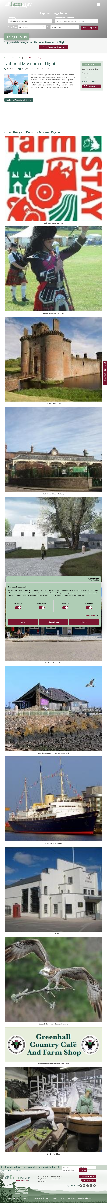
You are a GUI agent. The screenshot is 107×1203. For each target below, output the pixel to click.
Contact (55, 1197)
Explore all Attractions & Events (18, 99)
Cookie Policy (38, 1197)
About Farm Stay (56, 1178)
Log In (63, 1197)
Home (6, 57)
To (48, 27)
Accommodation (43, 1176)
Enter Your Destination (64, 18)
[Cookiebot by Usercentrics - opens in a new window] (90, 579)
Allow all (84, 622)
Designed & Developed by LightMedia (79, 1197)
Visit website (90, 86)
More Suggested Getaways (53, 46)
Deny (23, 622)
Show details (90, 615)
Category (12, 18)
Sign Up (83, 1169)
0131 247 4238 (89, 81)
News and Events (56, 1176)
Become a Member (88, 1176)
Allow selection (53, 622)
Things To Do (16, 57)
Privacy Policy (26, 1197)
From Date (12, 27)
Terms (47, 1197)
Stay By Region (42, 1178)
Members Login (89, 1179)
